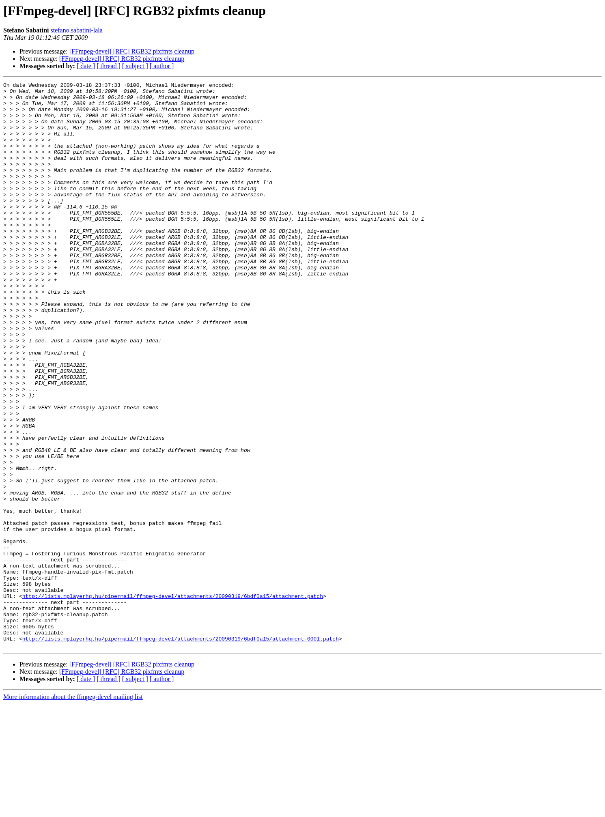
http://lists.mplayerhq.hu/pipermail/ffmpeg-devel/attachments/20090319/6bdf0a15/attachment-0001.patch (180, 750)
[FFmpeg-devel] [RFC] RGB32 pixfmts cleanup (131, 51)
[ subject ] (135, 65)
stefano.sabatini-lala (76, 30)
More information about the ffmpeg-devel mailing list (73, 809)
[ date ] (86, 65)
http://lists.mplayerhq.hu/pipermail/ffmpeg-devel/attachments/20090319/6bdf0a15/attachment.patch (172, 699)
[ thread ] (109, 65)
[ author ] (162, 65)
